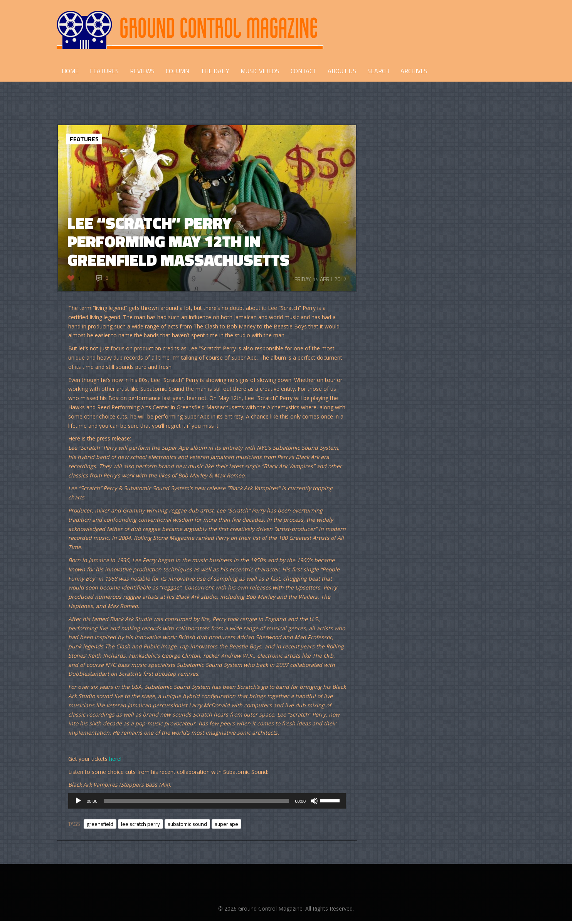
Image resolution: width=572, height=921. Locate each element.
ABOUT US (342, 70)
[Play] (78, 801)
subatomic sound (187, 824)
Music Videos (260, 70)
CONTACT (303, 70)
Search (378, 70)
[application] (207, 801)
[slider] (196, 801)
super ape (226, 824)
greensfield (100, 824)
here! (115, 758)
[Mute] (314, 801)
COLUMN (177, 70)
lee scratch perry (140, 824)
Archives (413, 70)
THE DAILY (214, 70)
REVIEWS (142, 70)
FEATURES (104, 70)
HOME (70, 70)
